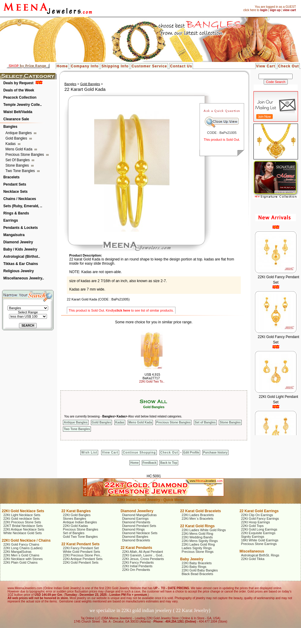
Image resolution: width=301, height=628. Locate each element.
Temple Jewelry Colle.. (22, 105)
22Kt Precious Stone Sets (22, 522)
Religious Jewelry (18, 271)
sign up (275, 10)
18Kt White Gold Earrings (259, 540)
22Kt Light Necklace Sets (21, 515)
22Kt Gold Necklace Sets (23, 511)
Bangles (10, 127)
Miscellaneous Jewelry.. (23, 278)
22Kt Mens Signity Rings (200, 541)
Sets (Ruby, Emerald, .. (22, 206)
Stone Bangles (17, 165)
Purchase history (215, 452)
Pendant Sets (14, 184)
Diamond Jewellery (137, 511)
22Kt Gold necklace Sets (21, 518)
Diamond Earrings (135, 518)
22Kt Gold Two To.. (151, 381)
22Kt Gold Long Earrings (259, 529)
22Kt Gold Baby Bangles (200, 570)
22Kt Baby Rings (194, 566)
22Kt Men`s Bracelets (197, 518)
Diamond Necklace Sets (139, 533)
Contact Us (181, 66)
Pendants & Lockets (20, 228)
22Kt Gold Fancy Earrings (260, 518)
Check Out (288, 66)
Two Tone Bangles (20, 171)
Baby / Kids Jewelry (20, 249)
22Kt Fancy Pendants (138, 562)
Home (62, 66)
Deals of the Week (18, 90)
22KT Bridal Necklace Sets (23, 526)
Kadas (11, 144)
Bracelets (11, 177)
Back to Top (168, 462)
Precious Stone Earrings (259, 544)
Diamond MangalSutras (139, 515)
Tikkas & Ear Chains (20, 264)
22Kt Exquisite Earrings (258, 533)
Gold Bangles (16, 138)
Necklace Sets (15, 191)
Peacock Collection (19, 97)
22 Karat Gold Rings (197, 526)
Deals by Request (18, 83)
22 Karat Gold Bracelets (200, 511)
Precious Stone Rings (198, 551)
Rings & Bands (16, 213)
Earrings (10, 220)
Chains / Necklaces (19, 199)
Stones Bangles (74, 518)
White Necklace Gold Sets (22, 533)
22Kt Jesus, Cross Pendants (143, 559)
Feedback (150, 462)
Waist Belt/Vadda (17, 112)
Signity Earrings (252, 536)
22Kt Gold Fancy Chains (21, 544)
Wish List (89, 452)
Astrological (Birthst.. (21, 256)
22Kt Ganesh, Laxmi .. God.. (143, 555)
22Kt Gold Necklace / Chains (26, 540)
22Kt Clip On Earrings (257, 515)
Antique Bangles (19, 133)
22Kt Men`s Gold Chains (21, 555)
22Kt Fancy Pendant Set (81, 548)
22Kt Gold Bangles (77, 515)
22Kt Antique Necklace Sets (23, 529)
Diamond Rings (133, 529)
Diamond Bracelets (136, 540)
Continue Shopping (139, 452)
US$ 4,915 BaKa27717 (151, 376)
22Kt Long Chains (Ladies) (22, 548)
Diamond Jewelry (18, 242)
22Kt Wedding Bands (197, 537)
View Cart (265, 66)
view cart (289, 10)
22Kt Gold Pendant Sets (80, 562)
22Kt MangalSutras (17, 551)
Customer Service (149, 66)
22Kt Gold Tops (252, 526)
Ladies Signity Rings (197, 548)
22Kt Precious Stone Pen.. (82, 555)
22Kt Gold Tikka (253, 559)
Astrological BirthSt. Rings (260, 555)
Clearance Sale (16, 119)
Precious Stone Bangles (25, 154)
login (263, 10)
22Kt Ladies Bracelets (198, 515)
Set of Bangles (18, 160)
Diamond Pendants (136, 522)
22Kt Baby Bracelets (197, 563)
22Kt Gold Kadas (75, 526)
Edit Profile (191, 452)
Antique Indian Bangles (80, 522)
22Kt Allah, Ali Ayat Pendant (142, 551)
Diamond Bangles (135, 536)
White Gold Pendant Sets (81, 551)
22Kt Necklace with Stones (23, 559)
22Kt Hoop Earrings (255, 522)
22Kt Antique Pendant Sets (83, 559)
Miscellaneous (252, 551)
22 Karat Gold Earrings (259, 511)
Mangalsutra (14, 235)
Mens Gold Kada (19, 149)
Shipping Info (115, 66)
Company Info (84, 66)
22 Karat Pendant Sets (80, 544)
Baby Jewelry (191, 559)
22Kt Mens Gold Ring (197, 533)
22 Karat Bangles (76, 511)
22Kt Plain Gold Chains (20, 562)
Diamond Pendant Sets (139, 526)
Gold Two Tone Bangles (80, 536)
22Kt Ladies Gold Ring (198, 544)
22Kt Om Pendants (136, 569)
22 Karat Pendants (136, 548)
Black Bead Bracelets (197, 574)
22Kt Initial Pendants (137, 566)
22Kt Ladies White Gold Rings (204, 530)
